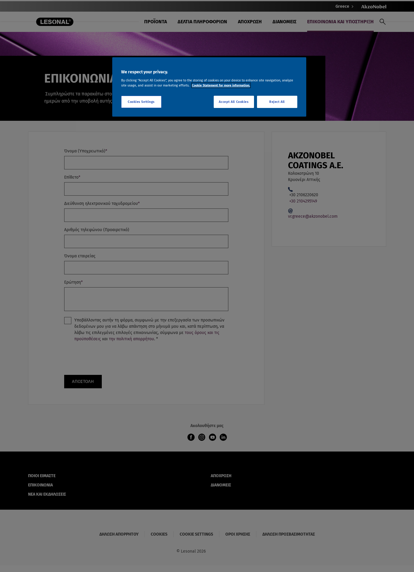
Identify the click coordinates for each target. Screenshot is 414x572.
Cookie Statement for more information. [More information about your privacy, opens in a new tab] (221, 85)
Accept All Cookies (233, 102)
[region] (209, 87)
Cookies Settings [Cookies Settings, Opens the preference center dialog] (141, 102)
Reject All (277, 102)
